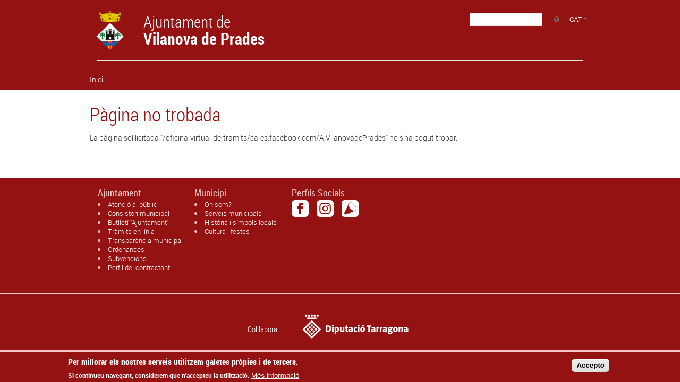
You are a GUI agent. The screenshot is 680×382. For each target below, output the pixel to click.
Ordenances (126, 249)
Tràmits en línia (131, 231)
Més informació (275, 378)
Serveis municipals (233, 213)
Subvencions (127, 258)
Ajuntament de (204, 29)
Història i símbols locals (241, 222)
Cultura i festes (227, 231)
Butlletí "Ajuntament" (138, 222)
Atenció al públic (132, 204)
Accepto (590, 367)
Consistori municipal (138, 213)
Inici (96, 79)
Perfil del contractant (139, 267)
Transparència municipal (145, 240)
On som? (218, 204)
